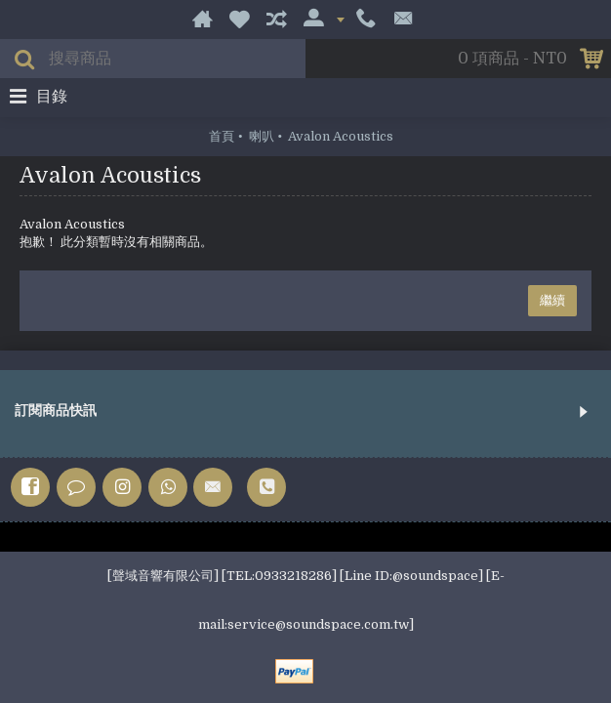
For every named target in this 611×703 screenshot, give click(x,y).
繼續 (552, 300)
